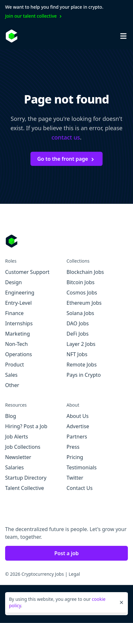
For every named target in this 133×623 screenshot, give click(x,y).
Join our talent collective (34, 16)
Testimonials (82, 467)
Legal (74, 574)
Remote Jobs (82, 364)
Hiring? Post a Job (26, 426)
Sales (11, 374)
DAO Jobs (78, 323)
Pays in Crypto (84, 374)
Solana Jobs (80, 313)
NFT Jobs (77, 354)
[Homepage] (11, 36)
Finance (14, 313)
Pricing (75, 457)
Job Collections (22, 446)
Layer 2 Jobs (81, 344)
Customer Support (27, 271)
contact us (66, 137)
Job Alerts (16, 436)
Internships (19, 323)
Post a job (66, 553)
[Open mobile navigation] (123, 36)
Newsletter (18, 457)
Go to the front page (66, 158)
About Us (78, 416)
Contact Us (80, 488)
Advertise (78, 426)
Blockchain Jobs (85, 271)
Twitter (75, 477)
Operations (18, 354)
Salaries (14, 467)
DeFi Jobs (78, 333)
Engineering (19, 292)
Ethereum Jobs (84, 302)
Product (14, 364)
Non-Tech (16, 344)
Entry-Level (18, 302)
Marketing (17, 333)
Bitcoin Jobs (81, 282)
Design (13, 282)
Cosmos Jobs (82, 292)
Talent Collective (24, 488)
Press (73, 446)
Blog (10, 416)
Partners (77, 436)
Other (12, 385)
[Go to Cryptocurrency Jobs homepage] (66, 241)
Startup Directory (25, 477)
